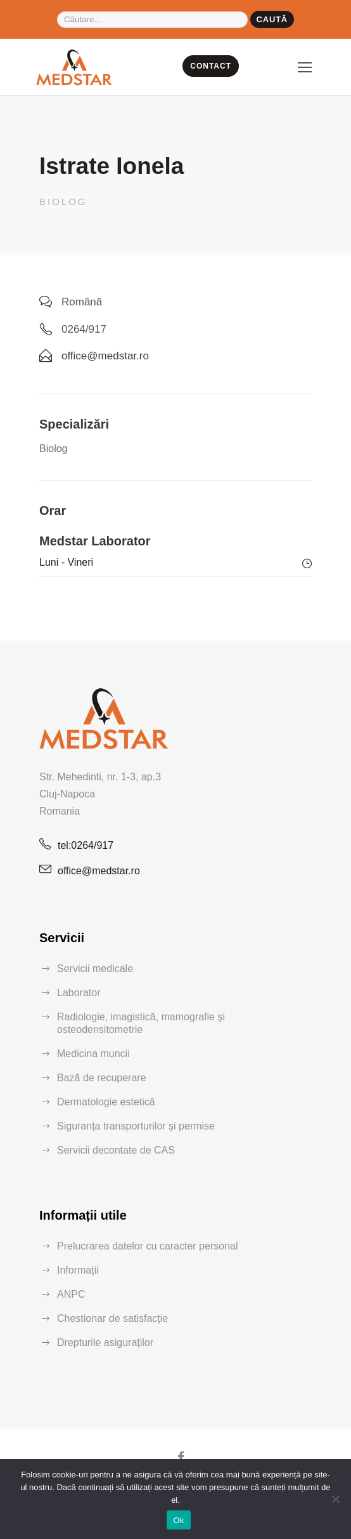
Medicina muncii (93, 1053)
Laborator (79, 992)
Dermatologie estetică (106, 1101)
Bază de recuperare (101, 1077)
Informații (78, 1270)
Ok (178, 1520)
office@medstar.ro (99, 870)
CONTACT (210, 66)
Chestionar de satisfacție (112, 1318)
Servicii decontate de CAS (116, 1150)
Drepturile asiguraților (105, 1342)
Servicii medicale (95, 968)
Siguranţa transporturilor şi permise (136, 1126)
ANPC (71, 1294)
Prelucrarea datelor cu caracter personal (147, 1246)
